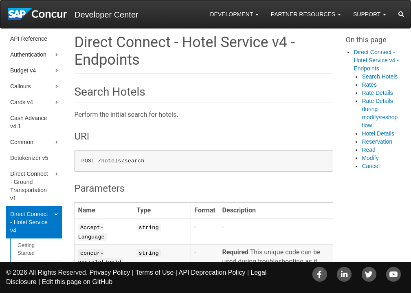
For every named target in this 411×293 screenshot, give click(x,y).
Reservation (377, 141)
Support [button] (369, 14)
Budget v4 (23, 70)
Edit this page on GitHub (77, 281)
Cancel (371, 166)
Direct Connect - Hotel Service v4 (29, 222)
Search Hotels (380, 76)
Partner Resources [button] (306, 14)
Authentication (28, 54)
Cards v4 (21, 102)
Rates (369, 84)
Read (368, 149)
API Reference (28, 38)
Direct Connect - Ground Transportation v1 (29, 186)
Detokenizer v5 (29, 158)
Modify (370, 158)
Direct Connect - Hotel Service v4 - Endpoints (376, 60)
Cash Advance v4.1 (28, 122)
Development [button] (234, 14)
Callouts (20, 86)
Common (21, 142)
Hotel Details (378, 133)
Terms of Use (154, 272)
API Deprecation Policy (212, 272)
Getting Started (26, 249)
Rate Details (377, 93)
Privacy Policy (110, 272)
